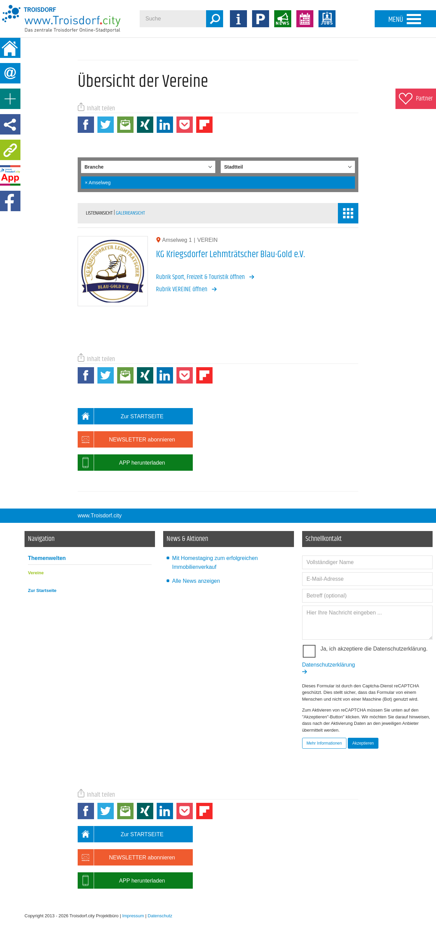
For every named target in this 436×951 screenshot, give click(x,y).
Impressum (133, 915)
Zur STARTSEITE (121, 416)
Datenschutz (160, 915)
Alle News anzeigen (196, 581)
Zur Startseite (42, 590)
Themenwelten (47, 558)
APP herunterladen (121, 462)
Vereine (36, 572)
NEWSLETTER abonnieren (126, 439)
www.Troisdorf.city (100, 515)
